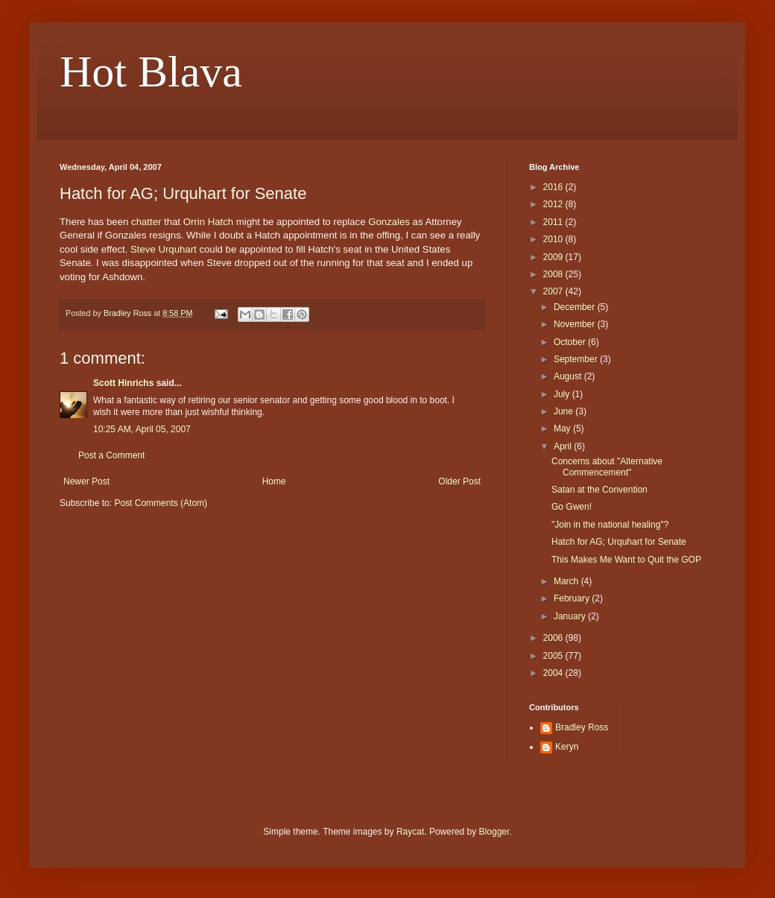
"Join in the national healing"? (609, 524)
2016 (554, 187)
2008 (554, 274)
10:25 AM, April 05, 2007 (142, 429)
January (571, 616)
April (564, 446)
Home (274, 481)
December (576, 307)
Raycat (410, 831)
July (563, 394)
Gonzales (389, 221)
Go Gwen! (571, 507)
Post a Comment (111, 455)
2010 (554, 239)
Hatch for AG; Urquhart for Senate (618, 542)
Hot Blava (151, 71)
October (571, 342)
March (567, 581)
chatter (146, 221)
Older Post (459, 481)
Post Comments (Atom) (160, 503)
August (569, 376)
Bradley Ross (581, 727)
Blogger (494, 831)
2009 (554, 257)
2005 (554, 656)
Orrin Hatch (208, 221)
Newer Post (86, 481)
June (564, 411)
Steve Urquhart (163, 249)
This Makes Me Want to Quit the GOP (626, 559)
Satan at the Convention (599, 489)
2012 (554, 204)
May (563, 428)
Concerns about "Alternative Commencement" (606, 466)
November (576, 324)
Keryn (566, 747)
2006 (554, 638)
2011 (554, 222)
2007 (554, 291)
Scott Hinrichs (123, 383)
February (573, 598)
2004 (554, 673)
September (577, 359)
